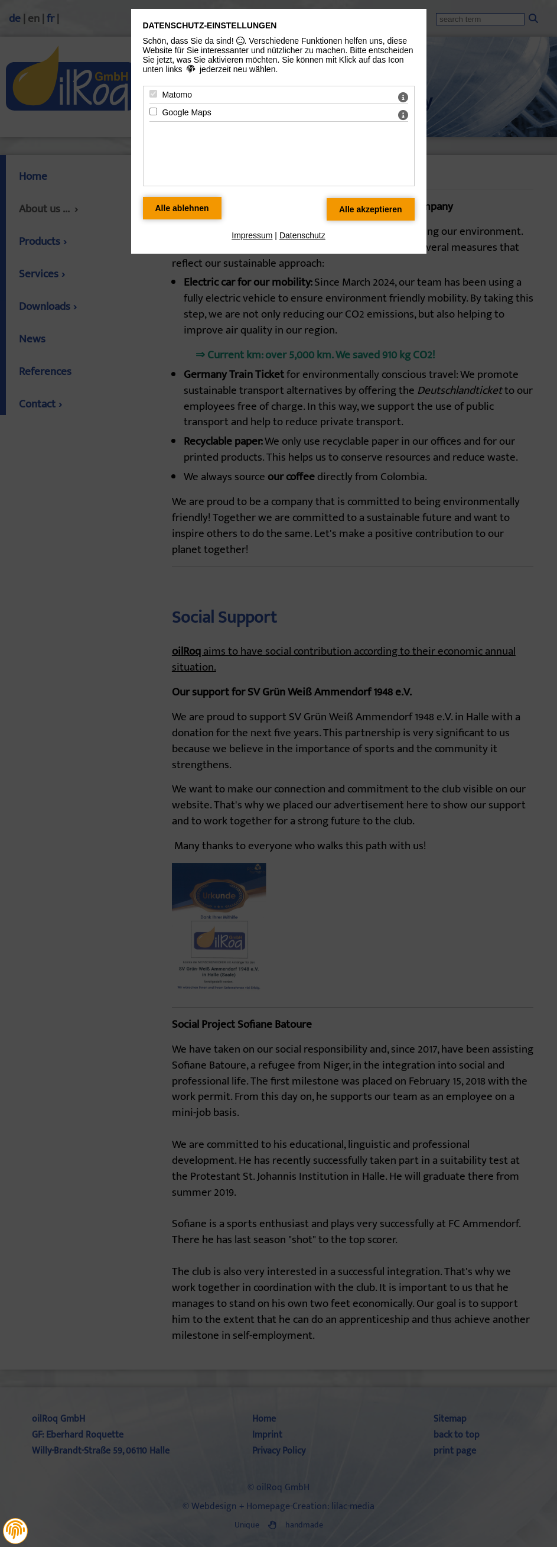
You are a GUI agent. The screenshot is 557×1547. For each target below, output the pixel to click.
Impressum (252, 235)
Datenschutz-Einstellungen (210, 25)
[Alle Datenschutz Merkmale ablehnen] (182, 208)
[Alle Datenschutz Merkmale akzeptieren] (371, 209)
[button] (15, 1529)
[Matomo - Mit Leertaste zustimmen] (153, 94)
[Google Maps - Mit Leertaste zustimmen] (153, 111)
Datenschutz (302, 235)
